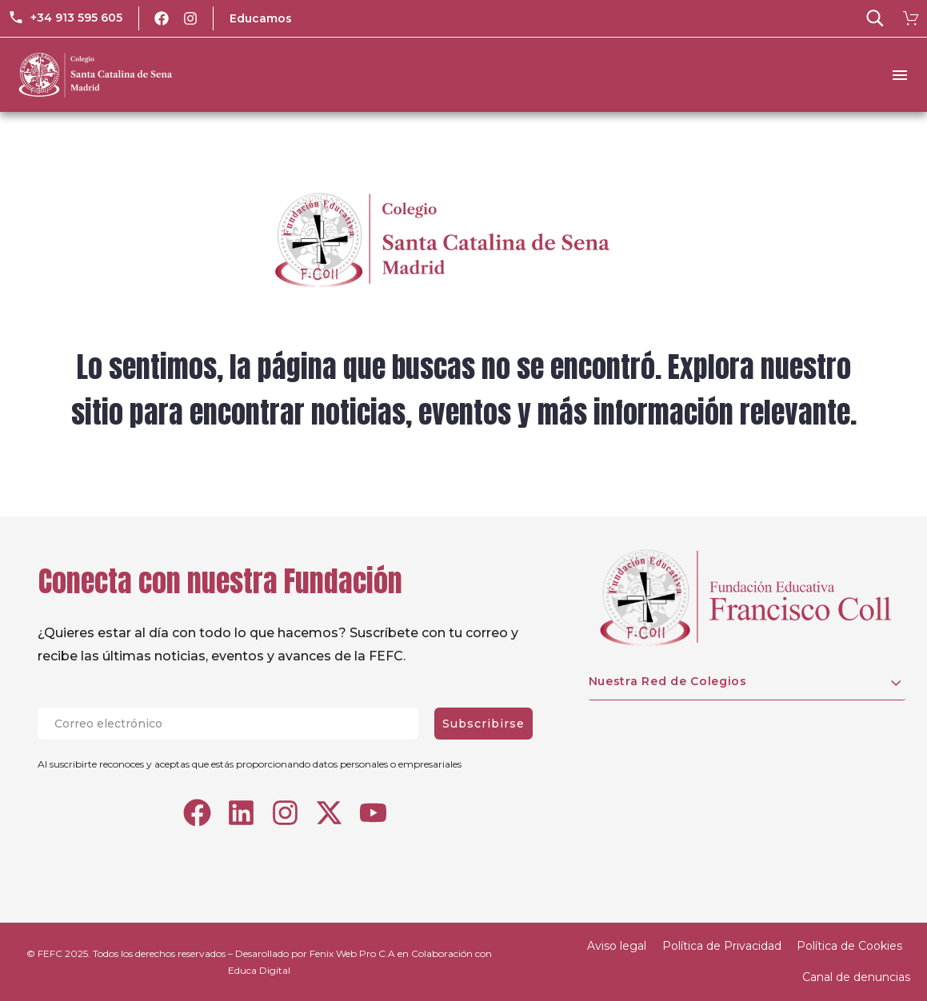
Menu (900, 75)
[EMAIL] (236, 724)
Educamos (261, 18)
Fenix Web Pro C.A (352, 953)
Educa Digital (259, 970)
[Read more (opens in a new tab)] (65, 18)
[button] (875, 18)
